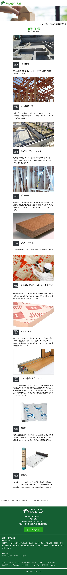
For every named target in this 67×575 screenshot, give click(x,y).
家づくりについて (15, 562)
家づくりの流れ (37, 562)
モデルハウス (15, 565)
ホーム (41, 24)
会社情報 (25, 565)
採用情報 (45, 565)
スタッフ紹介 (35, 565)
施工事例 (5, 565)
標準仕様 (27, 562)
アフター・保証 (50, 562)
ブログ (53, 565)
